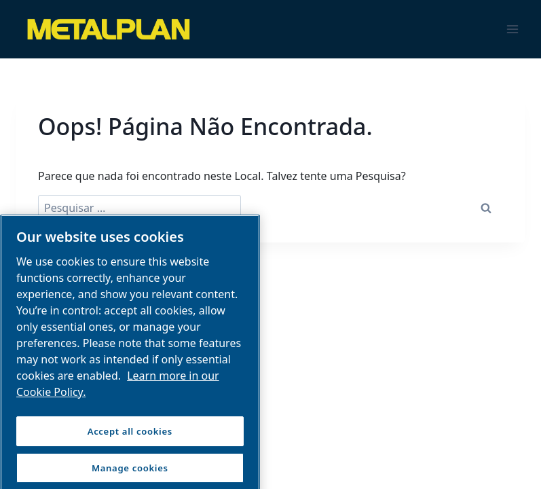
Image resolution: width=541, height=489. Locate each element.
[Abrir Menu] (512, 28)
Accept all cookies (130, 437)
